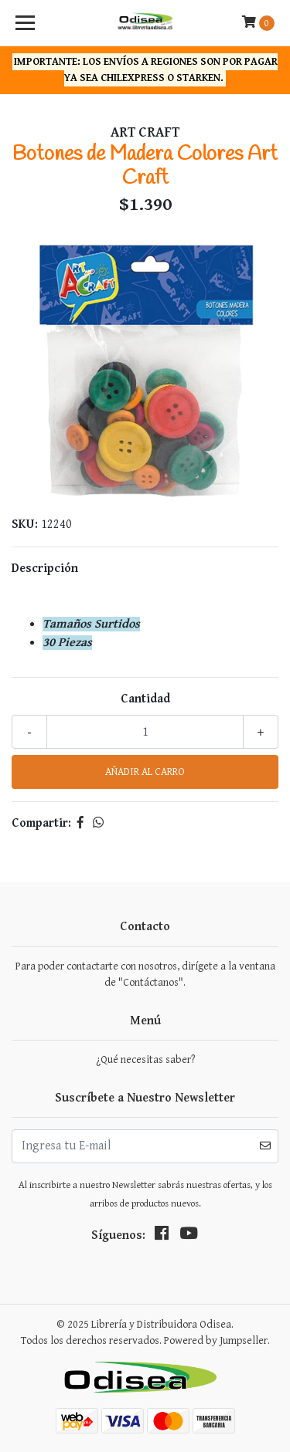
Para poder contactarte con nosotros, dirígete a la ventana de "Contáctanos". (145, 974)
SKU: (25, 524)
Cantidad (145, 699)
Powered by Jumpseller (216, 1341)
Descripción (45, 568)
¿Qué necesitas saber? (145, 1060)
